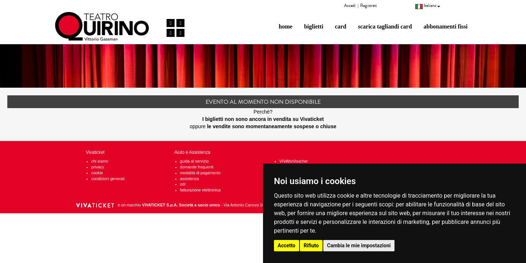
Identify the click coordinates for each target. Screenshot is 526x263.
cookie (97, 173)
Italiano (427, 6)
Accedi (350, 6)
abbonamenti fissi (446, 26)
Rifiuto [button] (311, 245)
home (285, 26)
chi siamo (99, 161)
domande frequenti (197, 167)
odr (183, 184)
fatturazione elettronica (200, 190)
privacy (97, 167)
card (340, 26)
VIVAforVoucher (293, 161)
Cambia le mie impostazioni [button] (358, 245)
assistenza (189, 178)
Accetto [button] (287, 245)
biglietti (313, 26)
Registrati (368, 6)
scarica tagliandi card (385, 26)
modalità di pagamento (200, 173)
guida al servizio (194, 161)
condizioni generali (108, 178)
